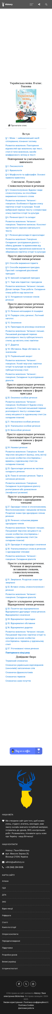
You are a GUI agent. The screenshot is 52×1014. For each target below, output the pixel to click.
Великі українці (9, 962)
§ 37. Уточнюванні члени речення (22, 648)
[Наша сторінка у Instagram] (33, 984)
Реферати (6, 915)
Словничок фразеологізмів (19, 672)
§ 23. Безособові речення (18, 430)
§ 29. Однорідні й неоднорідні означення (26, 544)
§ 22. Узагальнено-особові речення (23, 426)
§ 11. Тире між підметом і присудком (24, 282)
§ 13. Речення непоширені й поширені (24, 311)
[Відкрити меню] (31, 4)
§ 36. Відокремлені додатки (19, 627)
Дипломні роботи (26, 1008)
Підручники (7, 948)
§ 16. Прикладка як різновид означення (25, 327)
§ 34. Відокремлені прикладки (20, 619)
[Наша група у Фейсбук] (19, 984)
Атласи (5, 881)
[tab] (26, 126)
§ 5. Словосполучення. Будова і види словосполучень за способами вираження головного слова (24, 193)
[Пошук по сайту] (46, 4)
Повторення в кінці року (18, 652)
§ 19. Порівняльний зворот (19, 356)
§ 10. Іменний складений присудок (23, 278)
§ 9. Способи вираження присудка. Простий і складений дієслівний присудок (23, 270)
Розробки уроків (9, 955)
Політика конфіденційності (36, 1002)
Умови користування (12, 1002)
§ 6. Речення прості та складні (20, 217)
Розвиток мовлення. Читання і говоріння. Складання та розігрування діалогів (24, 377)
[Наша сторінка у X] (26, 984)
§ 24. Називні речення (16, 447)
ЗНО (4, 902)
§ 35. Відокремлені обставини (20, 623)
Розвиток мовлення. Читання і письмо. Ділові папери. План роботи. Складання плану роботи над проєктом (25, 289)
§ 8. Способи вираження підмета (22, 263)
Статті (5, 922)
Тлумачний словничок (17, 661)
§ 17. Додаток (12, 345)
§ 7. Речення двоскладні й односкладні (25, 235)
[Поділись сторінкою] (39, 4)
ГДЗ (4, 888)
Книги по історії (9, 927)
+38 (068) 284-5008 (14, 867)
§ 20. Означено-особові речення (21, 397)
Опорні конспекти (10, 934)
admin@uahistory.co (15, 862)
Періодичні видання (11, 941)
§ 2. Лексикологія (14, 166)
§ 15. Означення (13, 322)
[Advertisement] (26, 50)
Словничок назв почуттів (18, 681)
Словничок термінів (15, 676)
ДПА (4, 895)
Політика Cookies (26, 1005)
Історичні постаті (10, 968)
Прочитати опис (17, 125)
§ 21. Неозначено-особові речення (23, 421)
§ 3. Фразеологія (14, 170)
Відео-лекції (7, 909)
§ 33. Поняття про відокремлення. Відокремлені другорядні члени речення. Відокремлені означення (26, 611)
